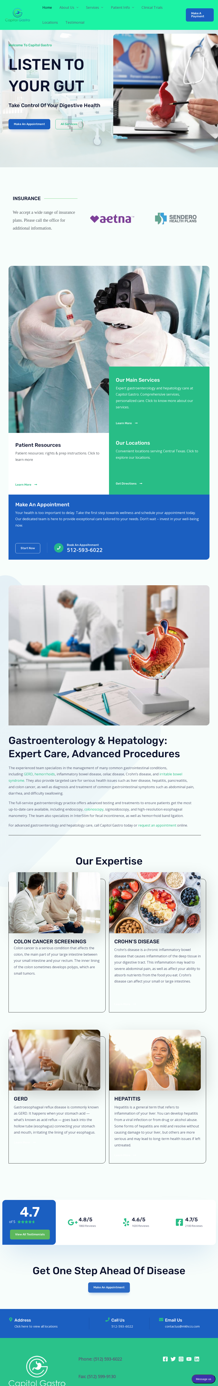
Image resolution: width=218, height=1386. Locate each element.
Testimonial (73, 22)
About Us (65, 7)
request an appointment (157, 825)
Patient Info (117, 7)
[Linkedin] (197, 1359)
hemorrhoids (44, 774)
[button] (199, 15)
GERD (28, 774)
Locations (49, 22)
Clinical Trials (148, 7)
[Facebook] (165, 1359)
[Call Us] (107, 1320)
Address (23, 1320)
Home (47, 7)
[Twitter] (173, 1359)
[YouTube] (189, 1359)
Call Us (118, 1320)
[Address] (11, 1320)
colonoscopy (94, 809)
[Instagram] (181, 1359)
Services (90, 7)
